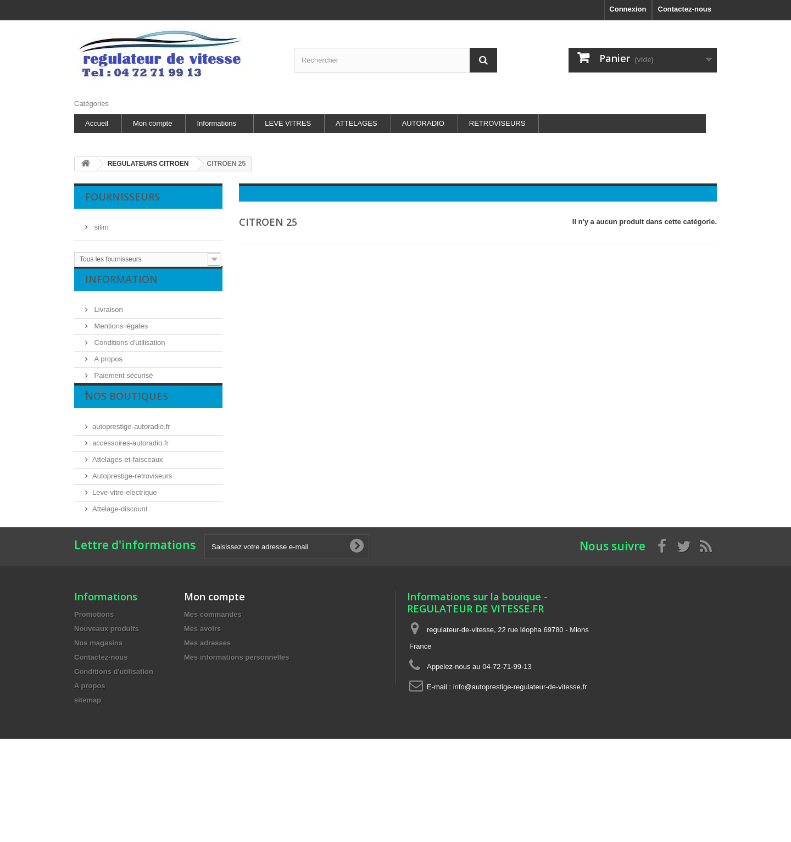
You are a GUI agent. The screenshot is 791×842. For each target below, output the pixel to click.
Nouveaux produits (106, 701)
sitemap (87, 772)
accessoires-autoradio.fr (130, 481)
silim (100, 223)
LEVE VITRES (288, 123)
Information (121, 292)
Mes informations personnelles (236, 730)
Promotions (94, 687)
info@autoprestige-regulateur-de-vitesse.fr (520, 759)
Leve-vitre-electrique (124, 531)
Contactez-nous (685, 9)
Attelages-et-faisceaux (127, 498)
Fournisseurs (122, 196)
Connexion (627, 9)
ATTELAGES (356, 123)
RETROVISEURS (497, 123)
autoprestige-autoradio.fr (131, 465)
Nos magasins (116, 401)
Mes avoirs (202, 701)
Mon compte (152, 123)
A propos (107, 368)
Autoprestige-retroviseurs (132, 514)
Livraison (107, 318)
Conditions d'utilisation (128, 351)
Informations (216, 123)
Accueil (96, 123)
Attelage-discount (119, 547)
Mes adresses (207, 715)
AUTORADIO (423, 123)
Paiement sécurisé (122, 384)
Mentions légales (120, 335)
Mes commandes (213, 687)
